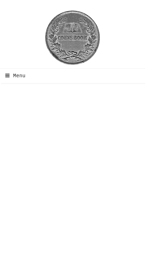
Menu (13, 76)
